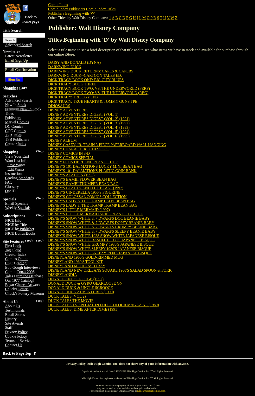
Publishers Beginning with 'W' (71, 13)
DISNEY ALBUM (62, 140)
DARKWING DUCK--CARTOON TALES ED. (85, 75)
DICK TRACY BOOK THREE (72, 84)
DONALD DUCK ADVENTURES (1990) (81, 292)
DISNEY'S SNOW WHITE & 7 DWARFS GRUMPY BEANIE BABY (103, 227)
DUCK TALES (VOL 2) (67, 296)
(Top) (40, 151)
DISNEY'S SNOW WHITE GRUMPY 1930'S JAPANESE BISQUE (101, 244)
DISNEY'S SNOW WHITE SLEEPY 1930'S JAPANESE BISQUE (99, 249)
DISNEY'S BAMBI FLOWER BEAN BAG (82, 179)
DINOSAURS (59, 106)
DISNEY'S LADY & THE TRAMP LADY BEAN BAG (91, 201)
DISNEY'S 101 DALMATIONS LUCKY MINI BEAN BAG (95, 166)
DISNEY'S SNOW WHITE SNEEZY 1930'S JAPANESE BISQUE (100, 253)
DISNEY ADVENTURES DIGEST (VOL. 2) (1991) (89, 119)
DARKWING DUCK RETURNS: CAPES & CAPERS (90, 71)
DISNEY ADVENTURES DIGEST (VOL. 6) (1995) (89, 136)
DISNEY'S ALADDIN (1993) (71, 175)
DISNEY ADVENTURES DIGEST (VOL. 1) (83, 114)
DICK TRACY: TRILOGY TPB (73, 97)
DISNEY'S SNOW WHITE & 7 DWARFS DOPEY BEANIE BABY (101, 223)
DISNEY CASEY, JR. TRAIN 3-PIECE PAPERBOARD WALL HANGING (107, 145)
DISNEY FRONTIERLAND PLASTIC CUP (83, 162)
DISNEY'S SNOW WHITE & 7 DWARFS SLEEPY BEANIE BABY (102, 231)
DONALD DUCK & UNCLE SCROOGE (80, 288)
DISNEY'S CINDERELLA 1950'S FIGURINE (84, 192)
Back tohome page (30, 19)
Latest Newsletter (18, 56)
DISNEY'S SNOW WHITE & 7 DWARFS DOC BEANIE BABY (99, 218)
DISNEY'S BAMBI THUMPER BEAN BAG (83, 184)
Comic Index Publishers (66, 9)
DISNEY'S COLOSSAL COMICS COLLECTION (87, 197)
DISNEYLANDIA (62, 275)
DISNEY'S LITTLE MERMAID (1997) (79, 210)
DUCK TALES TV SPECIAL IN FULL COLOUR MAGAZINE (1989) (103, 305)
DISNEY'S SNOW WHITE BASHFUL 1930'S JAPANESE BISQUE (101, 240)
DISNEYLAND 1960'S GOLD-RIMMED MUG (85, 257)
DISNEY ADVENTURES (68, 110)
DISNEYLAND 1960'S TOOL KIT (75, 262)
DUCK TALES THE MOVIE (71, 301)
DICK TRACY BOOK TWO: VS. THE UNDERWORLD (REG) (98, 93)
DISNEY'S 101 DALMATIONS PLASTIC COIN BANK (92, 171)
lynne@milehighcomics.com (151, 391)
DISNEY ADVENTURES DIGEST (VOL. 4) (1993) (89, 127)
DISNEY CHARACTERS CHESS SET (78, 149)
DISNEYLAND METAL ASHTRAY (76, 266)
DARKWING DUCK (64, 67)
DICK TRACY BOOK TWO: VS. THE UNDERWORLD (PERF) (99, 88)
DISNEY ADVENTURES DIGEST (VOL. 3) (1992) (89, 123)
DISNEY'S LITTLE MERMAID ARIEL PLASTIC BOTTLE (95, 214)
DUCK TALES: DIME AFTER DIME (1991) (83, 309)
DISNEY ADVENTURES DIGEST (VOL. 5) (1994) (89, 132)
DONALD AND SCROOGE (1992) (76, 279)
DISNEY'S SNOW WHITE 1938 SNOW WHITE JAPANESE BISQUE (103, 236)
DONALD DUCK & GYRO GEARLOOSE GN (85, 283)
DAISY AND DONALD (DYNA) (74, 62)
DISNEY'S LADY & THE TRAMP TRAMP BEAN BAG (92, 205)
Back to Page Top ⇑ (19, 353)
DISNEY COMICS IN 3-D (69, 153)
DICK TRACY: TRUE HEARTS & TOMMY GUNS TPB (93, 101)
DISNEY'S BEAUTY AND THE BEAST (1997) (85, 188)
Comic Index (58, 5)
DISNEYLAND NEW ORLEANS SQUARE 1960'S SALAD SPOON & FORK (110, 270)
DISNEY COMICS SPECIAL (71, 158)
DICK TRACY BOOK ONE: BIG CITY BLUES (86, 80)
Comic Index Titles (101, 9)
